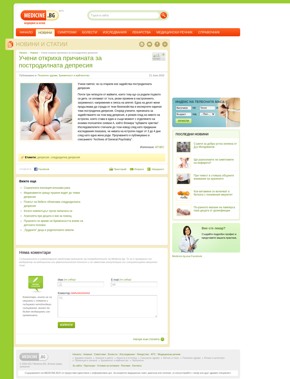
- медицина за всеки (39, 17)
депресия (43, 157)
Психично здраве (47, 75)
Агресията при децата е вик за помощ (48, 216)
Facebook (41, 169)
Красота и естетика (127, 358)
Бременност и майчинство (74, 75)
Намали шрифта (163, 59)
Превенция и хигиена (86, 360)
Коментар (64, 293)
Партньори (89, 365)
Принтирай (120, 169)
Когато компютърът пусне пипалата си (48, 211)
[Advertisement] (127, 211)
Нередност (158, 169)
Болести (89, 32)
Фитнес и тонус (171, 358)
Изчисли (183, 121)
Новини (34, 53)
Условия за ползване (108, 365)
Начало (26, 32)
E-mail (115, 279)
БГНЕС (159, 147)
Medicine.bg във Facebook (187, 256)
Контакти (137, 365)
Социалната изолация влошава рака (47, 187)
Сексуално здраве (150, 358)
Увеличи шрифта (163, 54)
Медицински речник (174, 32)
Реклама (125, 365)
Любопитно (138, 360)
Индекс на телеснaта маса (199, 102)
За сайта (77, 365)
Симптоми (67, 32)
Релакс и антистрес (214, 358)
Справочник (209, 32)
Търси (163, 15)
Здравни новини (83, 358)
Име (60, 279)
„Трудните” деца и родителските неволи (49, 230)
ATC (153, 354)
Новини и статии (42, 44)
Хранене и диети (104, 358)
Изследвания (115, 32)
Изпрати (139, 169)
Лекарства (141, 32)
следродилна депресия (65, 157)
